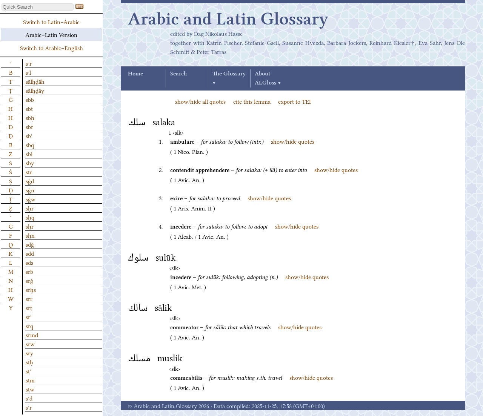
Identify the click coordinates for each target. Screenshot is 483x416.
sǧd (30, 181)
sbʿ (29, 135)
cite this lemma (252, 101)
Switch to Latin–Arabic (51, 21)
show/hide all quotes (200, 101)
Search (178, 74)
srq (29, 325)
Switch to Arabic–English (51, 47)
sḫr (30, 226)
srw (30, 343)
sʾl (28, 72)
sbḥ (30, 117)
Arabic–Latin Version (51, 34)
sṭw (30, 389)
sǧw (30, 199)
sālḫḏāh (35, 81)
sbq (30, 144)
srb (29, 271)
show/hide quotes (292, 141)
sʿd (29, 398)
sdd (30, 253)
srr (29, 298)
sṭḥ (29, 362)
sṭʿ (28, 371)
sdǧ (30, 244)
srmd (32, 334)
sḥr (30, 208)
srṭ (29, 307)
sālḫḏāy (35, 90)
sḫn (30, 235)
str (29, 171)
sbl (29, 153)
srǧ (29, 280)
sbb (30, 99)
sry (29, 352)
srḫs (31, 289)
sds (29, 262)
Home (135, 74)
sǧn (30, 190)
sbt (29, 108)
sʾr (29, 63)
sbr (29, 126)
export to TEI (294, 101)
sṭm (30, 380)
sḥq (30, 217)
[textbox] (38, 7)
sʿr (29, 407)
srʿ (29, 316)
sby (30, 162)
